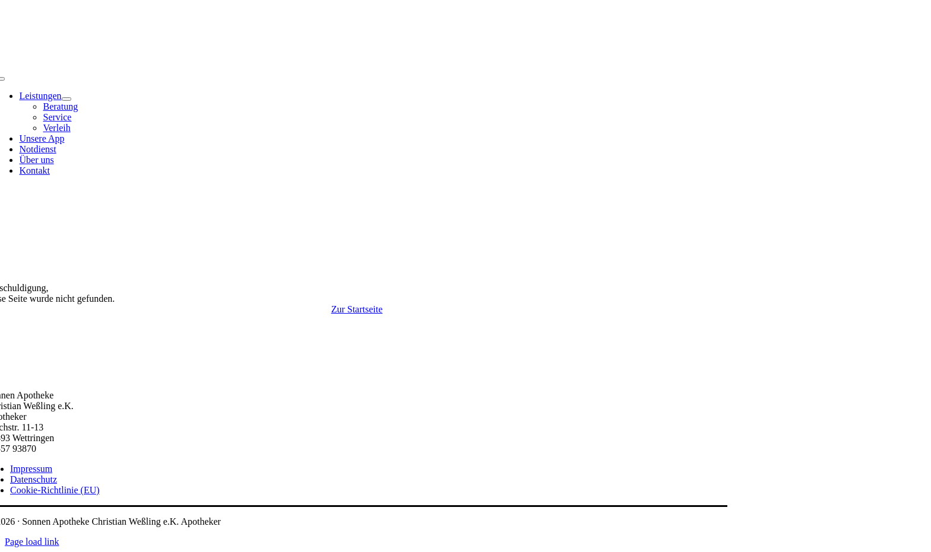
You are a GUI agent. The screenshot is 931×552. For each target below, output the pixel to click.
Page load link (32, 542)
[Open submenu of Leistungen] (66, 99)
